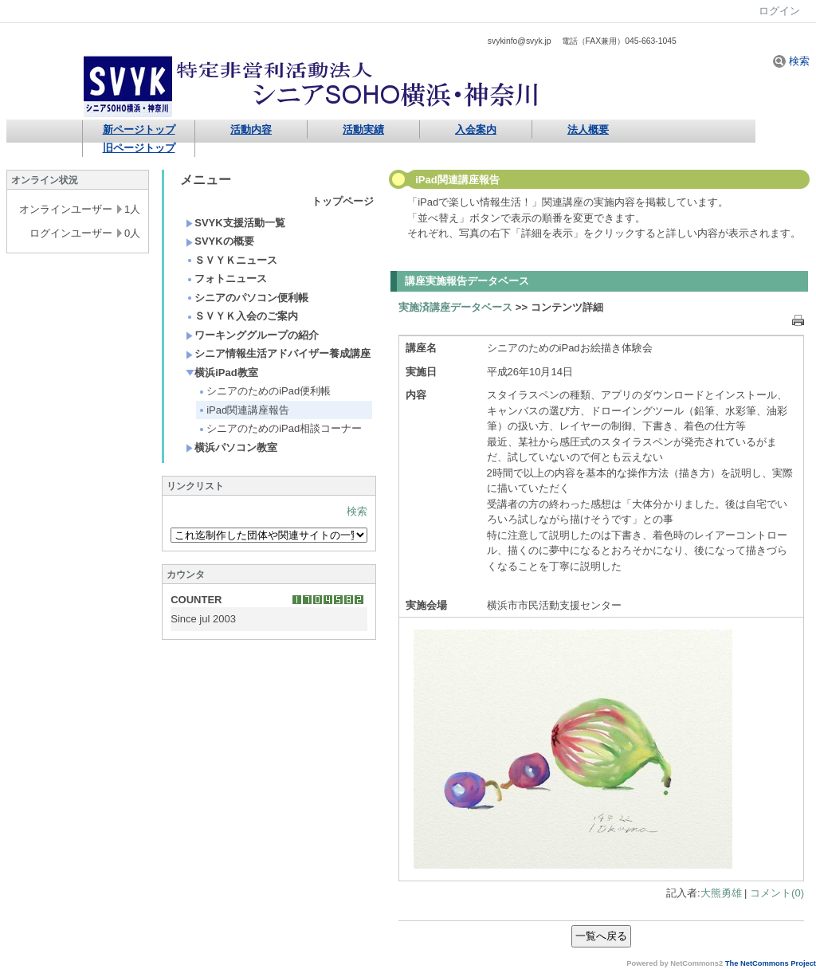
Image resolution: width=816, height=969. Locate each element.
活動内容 (251, 129)
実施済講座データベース (455, 307)
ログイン (779, 11)
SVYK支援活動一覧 (235, 223)
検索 (791, 61)
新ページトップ (139, 129)
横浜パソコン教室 (231, 447)
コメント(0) (777, 893)
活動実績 (363, 129)
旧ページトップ (139, 148)
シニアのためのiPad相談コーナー (280, 428)
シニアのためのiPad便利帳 (264, 391)
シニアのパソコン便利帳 (247, 298)
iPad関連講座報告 (243, 410)
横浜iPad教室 (221, 373)
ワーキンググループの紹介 (252, 335)
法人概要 (588, 129)
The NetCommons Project (770, 963)
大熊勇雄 (721, 893)
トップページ (343, 201)
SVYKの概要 (219, 241)
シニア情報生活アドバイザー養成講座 (278, 353)
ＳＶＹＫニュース (231, 260)
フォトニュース (226, 278)
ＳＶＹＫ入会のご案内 (242, 316)
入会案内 (475, 129)
